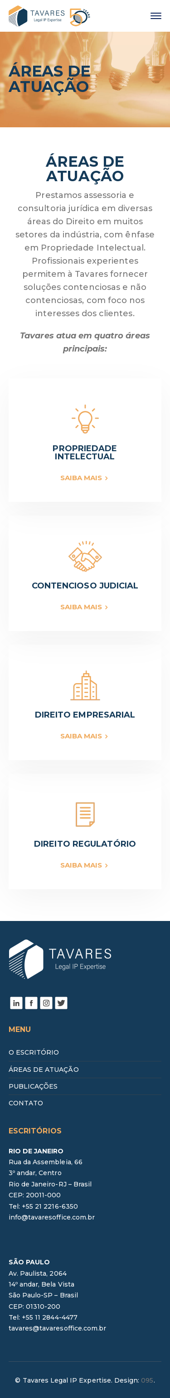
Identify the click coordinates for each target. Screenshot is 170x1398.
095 (147, 1380)
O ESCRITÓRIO (34, 1052)
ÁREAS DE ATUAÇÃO (44, 1069)
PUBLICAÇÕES (33, 1086)
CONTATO (26, 1103)
